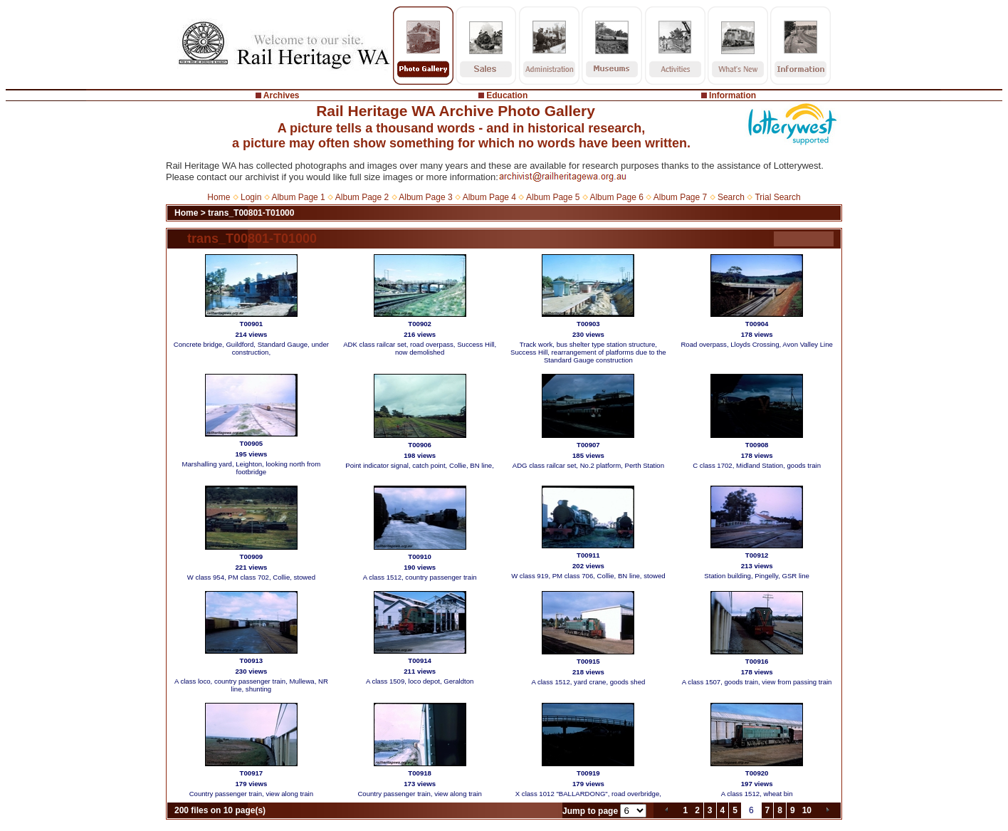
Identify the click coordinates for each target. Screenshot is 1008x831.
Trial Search (777, 197)
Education (506, 95)
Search (731, 197)
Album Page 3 (425, 197)
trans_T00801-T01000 (251, 213)
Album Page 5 (552, 197)
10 (807, 810)
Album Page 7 (680, 197)
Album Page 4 (489, 197)
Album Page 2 (362, 197)
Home (218, 197)
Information (732, 95)
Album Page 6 (616, 197)
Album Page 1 (298, 197)
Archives (281, 95)
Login (251, 197)
